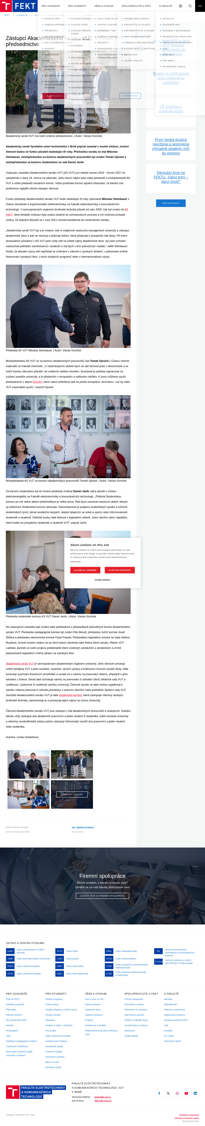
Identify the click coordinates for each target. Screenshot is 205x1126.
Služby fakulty (131, 1036)
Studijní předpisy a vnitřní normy (61, 1009)
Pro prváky (50, 1030)
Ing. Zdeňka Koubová (83, 827)
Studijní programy (54, 999)
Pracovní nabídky (53, 1051)
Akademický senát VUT (20, 663)
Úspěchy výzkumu (94, 1015)
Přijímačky (11, 1009)
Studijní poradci (53, 1015)
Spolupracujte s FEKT (136, 6)
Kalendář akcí (170, 1004)
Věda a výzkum (103, 6)
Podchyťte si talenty (134, 1004)
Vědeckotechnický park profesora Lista (101, 1032)
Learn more (75, 561)
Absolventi (129, 1030)
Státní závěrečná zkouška (57, 1036)
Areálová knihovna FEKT (176, 1020)
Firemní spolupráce (133, 999)
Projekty (89, 1020)
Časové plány (52, 1004)
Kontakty (168, 1030)
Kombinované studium (56, 1041)
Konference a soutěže (95, 1025)
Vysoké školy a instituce (136, 1025)
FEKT (7, 15)
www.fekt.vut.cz (103, 1097)
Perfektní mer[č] (53, 1067)
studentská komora (70, 695)
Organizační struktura (174, 1015)
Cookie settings (102, 579)
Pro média (169, 1036)
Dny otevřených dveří (16, 1020)
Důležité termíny (14, 1015)
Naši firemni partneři (134, 1015)
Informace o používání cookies (187, 1118)
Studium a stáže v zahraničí (58, 1025)
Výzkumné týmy (92, 1009)
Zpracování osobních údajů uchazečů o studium (19, 1053)
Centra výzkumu (93, 1004)
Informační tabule (172, 1041)
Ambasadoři (12, 1030)
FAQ (8, 1036)
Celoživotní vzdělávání (17, 1046)
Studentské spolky (54, 1046)
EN (200, 6)
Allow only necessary (120, 570)
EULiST (37, 381)
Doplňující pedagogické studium (21, 1041)
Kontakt (9, 1025)
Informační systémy (54, 1057)
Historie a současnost (174, 1009)
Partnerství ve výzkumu (135, 1009)
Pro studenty (77, 6)
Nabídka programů (15, 1004)
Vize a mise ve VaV (94, 999)
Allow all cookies (85, 570)
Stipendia (50, 1020)
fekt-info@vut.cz (103, 1101)
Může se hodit (52, 1062)
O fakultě (165, 6)
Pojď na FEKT (13, 999)
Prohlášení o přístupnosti (189, 1115)
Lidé (166, 1025)
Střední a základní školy (136, 1020)
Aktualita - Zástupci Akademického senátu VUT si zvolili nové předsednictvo (78, 15)
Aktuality (168, 999)
